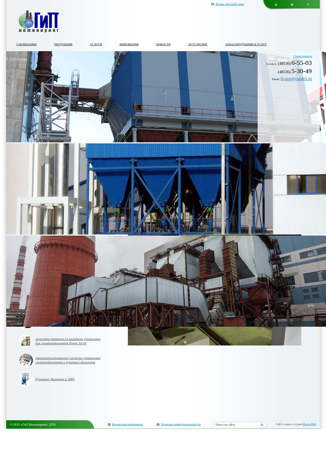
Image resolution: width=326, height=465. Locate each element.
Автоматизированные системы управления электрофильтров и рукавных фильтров (67, 360)
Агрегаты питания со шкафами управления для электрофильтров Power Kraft (67, 341)
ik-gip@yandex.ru (296, 78)
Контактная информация (127, 424)
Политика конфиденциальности (181, 424)
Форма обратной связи (230, 4)
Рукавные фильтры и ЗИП (55, 379)
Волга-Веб (309, 424)
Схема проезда (302, 56)
